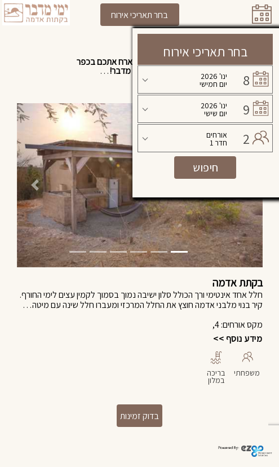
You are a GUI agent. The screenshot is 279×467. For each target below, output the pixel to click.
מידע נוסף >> (237, 339)
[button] (35, 185)
